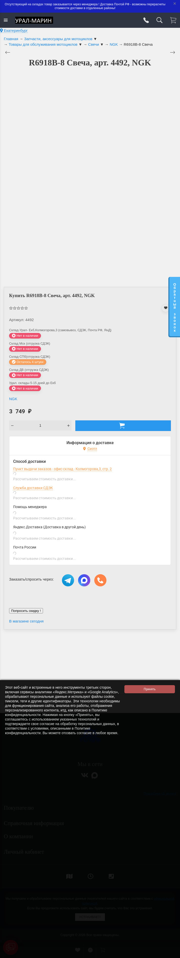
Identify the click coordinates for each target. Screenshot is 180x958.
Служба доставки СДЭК (33, 488)
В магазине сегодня (26, 621)
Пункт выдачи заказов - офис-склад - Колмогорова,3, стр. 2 (62, 469)
